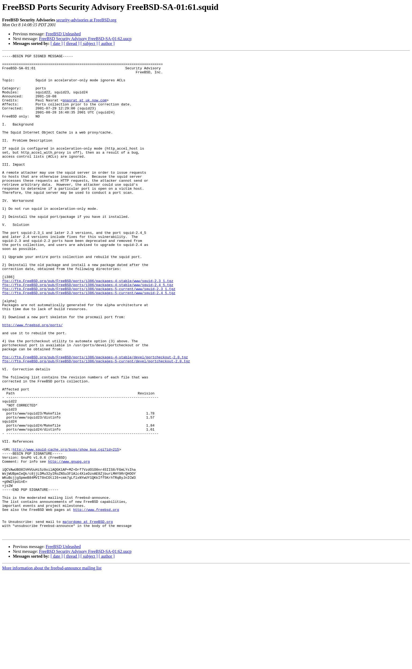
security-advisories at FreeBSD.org (86, 20)
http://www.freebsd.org (96, 601)
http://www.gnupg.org (69, 543)
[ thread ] (71, 43)
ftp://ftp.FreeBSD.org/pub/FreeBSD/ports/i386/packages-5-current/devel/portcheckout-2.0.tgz (96, 422)
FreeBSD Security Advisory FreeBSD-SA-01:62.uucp (85, 38)
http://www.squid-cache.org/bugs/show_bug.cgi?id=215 (66, 528)
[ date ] (57, 43)
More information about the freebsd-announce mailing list (51, 664)
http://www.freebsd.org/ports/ (32, 379)
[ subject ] (89, 43)
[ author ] (107, 43)
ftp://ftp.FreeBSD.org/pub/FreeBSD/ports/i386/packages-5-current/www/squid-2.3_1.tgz (88, 336)
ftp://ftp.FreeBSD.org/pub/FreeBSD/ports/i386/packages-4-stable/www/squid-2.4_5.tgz (87, 331)
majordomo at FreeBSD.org (88, 615)
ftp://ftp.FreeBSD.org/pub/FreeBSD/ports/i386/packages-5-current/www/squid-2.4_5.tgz (88, 341)
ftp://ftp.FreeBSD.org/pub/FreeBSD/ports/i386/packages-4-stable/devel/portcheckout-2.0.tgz (95, 418)
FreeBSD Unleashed (63, 34)
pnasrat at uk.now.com (84, 109)
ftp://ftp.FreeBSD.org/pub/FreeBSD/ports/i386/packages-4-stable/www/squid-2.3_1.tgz (87, 326)
